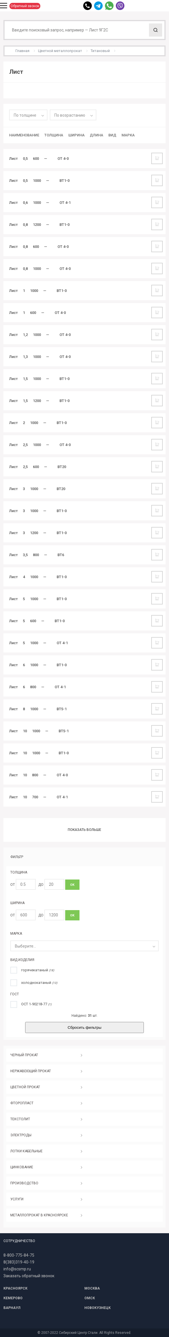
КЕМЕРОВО (13, 1298)
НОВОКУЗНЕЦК (97, 1308)
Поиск (155, 30)
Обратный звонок (25, 6)
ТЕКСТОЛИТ (20, 1119)
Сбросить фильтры (84, 1027)
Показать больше (84, 830)
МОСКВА (92, 1288)
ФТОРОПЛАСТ (21, 1103)
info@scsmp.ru (17, 1269)
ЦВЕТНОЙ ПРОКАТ (25, 1087)
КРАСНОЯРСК (15, 1288)
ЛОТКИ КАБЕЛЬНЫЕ (26, 1151)
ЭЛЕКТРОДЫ (20, 1135)
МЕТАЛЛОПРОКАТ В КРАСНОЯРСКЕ (39, 1215)
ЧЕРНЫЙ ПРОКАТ (24, 1055)
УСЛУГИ (16, 1199)
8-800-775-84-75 (18, 1255)
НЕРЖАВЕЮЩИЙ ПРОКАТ (30, 1071)
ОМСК (89, 1298)
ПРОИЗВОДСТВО (24, 1183)
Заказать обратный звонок (28, 1276)
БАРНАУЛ (11, 1308)
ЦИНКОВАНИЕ (21, 1167)
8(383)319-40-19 (18, 1262)
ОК (72, 885)
